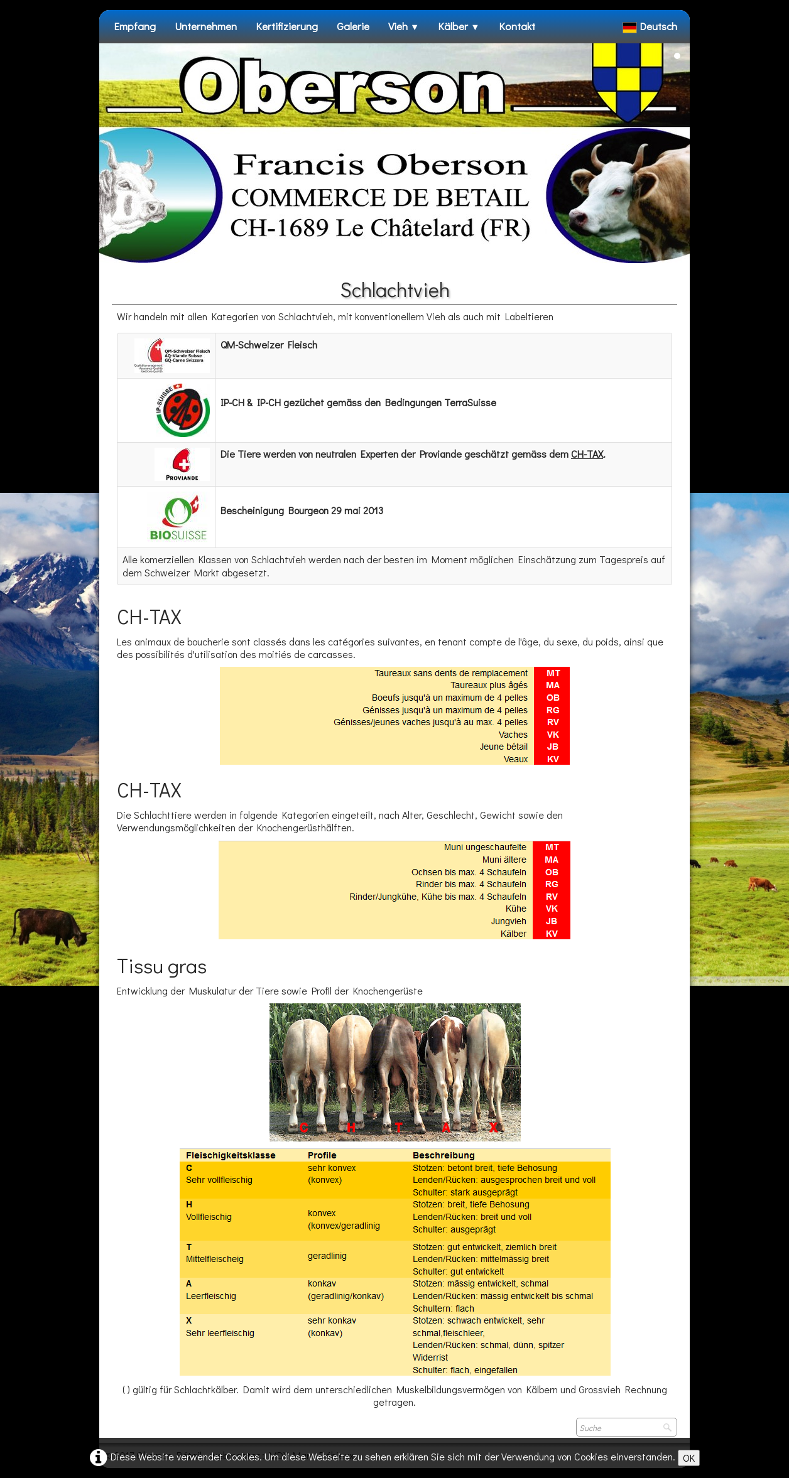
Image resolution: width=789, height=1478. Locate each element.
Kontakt (517, 26)
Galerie (353, 26)
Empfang (135, 26)
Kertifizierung (287, 26)
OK (689, 1457)
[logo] (113, 49)
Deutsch (651, 26)
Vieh (403, 26)
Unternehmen (206, 26)
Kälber (458, 26)
